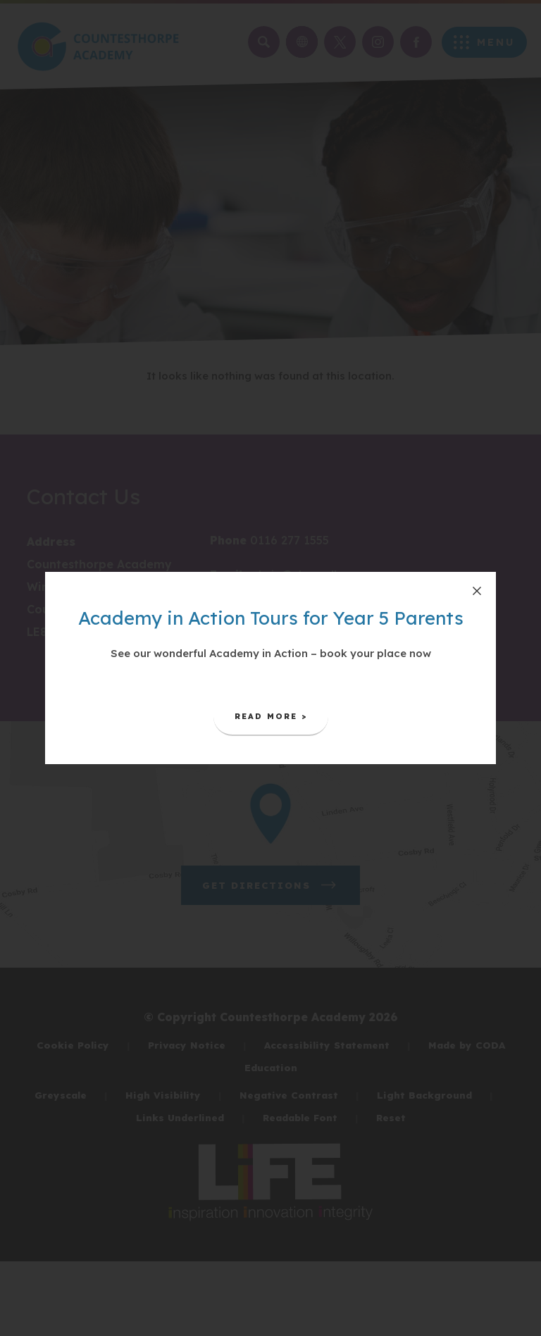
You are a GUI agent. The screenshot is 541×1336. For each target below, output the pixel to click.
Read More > (281, 722)
